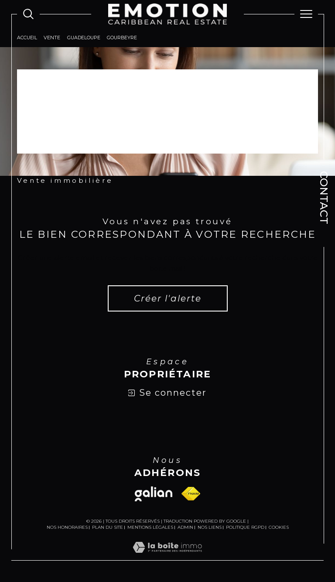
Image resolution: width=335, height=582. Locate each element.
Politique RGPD (245, 527)
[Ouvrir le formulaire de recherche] (28, 14)
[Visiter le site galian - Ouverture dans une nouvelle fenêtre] (153, 494)
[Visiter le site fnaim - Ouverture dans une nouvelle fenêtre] (190, 494)
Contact (324, 197)
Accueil (27, 38)
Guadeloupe (83, 38)
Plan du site (107, 527)
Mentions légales (150, 527)
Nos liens (210, 527)
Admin (185, 527)
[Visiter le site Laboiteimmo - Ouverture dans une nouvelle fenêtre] (167, 556)
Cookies (279, 527)
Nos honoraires (67, 527)
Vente (52, 38)
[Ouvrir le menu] (306, 14)
